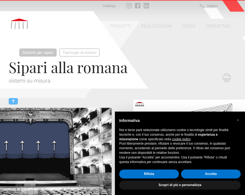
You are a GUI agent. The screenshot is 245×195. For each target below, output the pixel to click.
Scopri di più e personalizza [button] (180, 185)
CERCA (188, 26)
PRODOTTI (120, 26)
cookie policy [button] (181, 139)
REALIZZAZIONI (156, 26)
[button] (238, 120)
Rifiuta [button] (149, 174)
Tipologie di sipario (79, 52)
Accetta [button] (211, 174)
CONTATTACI (218, 26)
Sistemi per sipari (37, 52)
